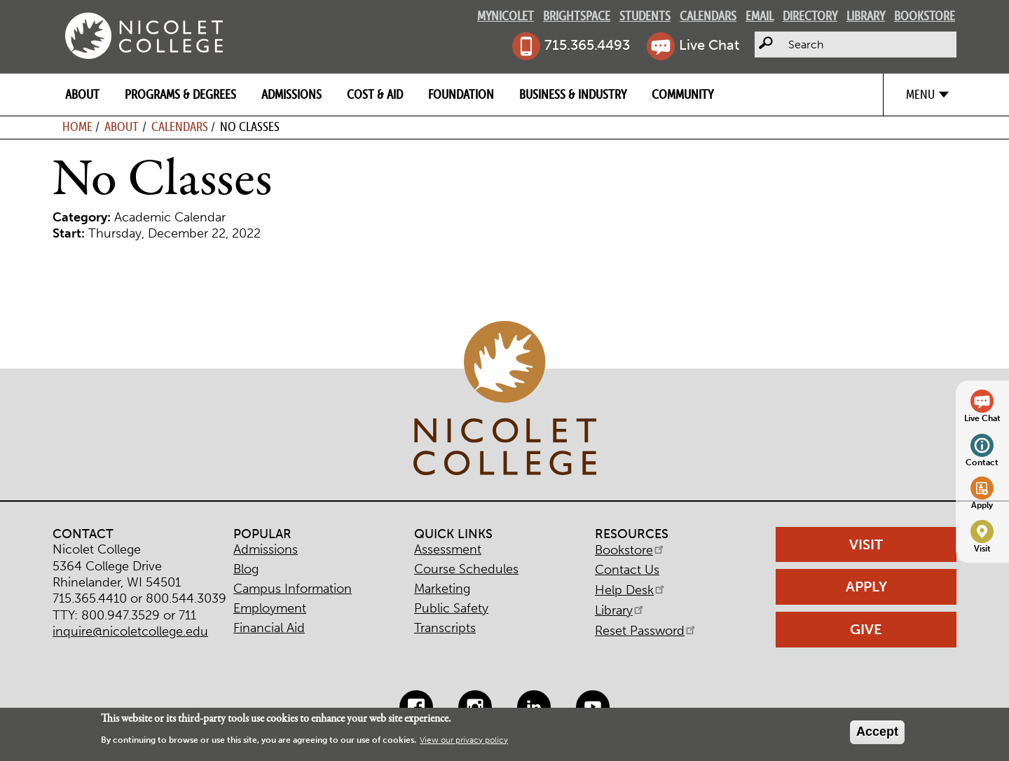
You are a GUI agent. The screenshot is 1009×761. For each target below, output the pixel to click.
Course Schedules (466, 569)
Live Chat (709, 44)
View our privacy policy (464, 740)
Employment (269, 608)
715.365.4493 (587, 44)
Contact (982, 462)
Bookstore (924, 15)
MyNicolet (505, 15)
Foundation (461, 94)
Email (760, 15)
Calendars (708, 15)
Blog (246, 569)
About (82, 94)
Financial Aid (269, 628)
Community (682, 94)
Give (866, 629)
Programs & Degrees (180, 94)
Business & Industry (572, 94)
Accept (877, 732)
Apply (982, 505)
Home (77, 126)
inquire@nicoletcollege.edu (130, 631)
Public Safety (451, 608)
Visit (982, 548)
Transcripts (445, 628)
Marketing (442, 588)
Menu (920, 94)
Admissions (291, 94)
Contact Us (627, 569)
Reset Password (646, 630)
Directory (810, 15)
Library (865, 15)
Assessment (447, 549)
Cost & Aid (375, 94)
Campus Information (292, 588)
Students (645, 15)
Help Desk (630, 590)
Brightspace (576, 15)
